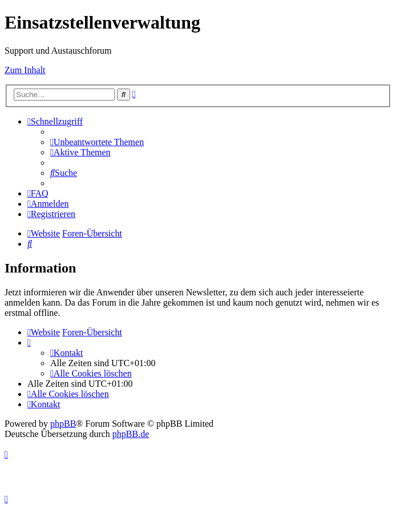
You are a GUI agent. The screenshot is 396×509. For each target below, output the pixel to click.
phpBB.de (130, 434)
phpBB (63, 423)
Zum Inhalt (25, 70)
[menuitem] (97, 142)
